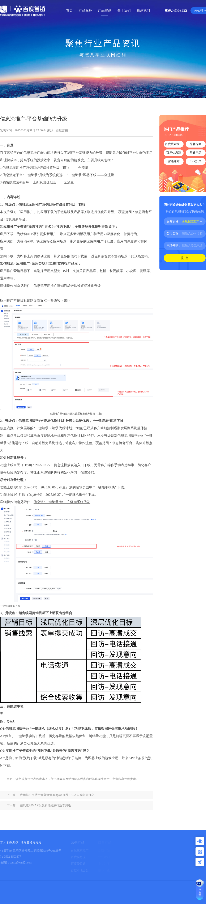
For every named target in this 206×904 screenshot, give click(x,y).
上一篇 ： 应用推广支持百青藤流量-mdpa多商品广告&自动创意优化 (50, 795)
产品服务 (85, 10)
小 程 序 (195, 161)
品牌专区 (195, 144)
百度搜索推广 (174, 144)
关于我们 (124, 10)
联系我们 (143, 10)
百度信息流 (173, 152)
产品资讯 (104, 10)
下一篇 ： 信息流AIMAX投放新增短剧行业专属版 (39, 805)
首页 (69, 10)
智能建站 (174, 161)
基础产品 (195, 152)
